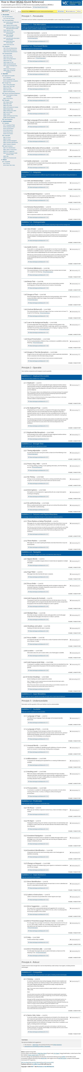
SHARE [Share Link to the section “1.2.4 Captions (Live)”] (70, 104)
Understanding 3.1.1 (75, 720)
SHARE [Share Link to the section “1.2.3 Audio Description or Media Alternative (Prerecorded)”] (70, 92)
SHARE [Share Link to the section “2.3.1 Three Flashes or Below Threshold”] (70, 538)
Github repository (58, 1046)
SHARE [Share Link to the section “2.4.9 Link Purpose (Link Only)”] (70, 674)
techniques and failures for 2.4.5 (39, 621)
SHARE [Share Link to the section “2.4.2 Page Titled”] (70, 580)
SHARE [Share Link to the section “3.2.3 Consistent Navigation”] (70, 847)
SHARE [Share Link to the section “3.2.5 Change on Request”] (70, 873)
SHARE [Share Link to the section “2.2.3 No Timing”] (70, 487)
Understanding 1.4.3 (75, 272)
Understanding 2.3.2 (75, 544)
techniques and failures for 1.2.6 (39, 128)
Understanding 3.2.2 (75, 824)
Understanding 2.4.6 (75, 630)
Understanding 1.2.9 (75, 165)
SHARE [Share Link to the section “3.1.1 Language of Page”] (70, 726)
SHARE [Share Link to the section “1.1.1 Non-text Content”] (70, 43)
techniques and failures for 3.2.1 (39, 816)
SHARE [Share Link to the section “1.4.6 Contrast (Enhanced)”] (70, 319)
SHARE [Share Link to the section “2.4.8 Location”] (70, 659)
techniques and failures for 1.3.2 (39, 202)
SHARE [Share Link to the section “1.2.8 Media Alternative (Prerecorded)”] (70, 158)
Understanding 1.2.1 (75, 55)
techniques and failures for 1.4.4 (39, 289)
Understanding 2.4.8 (75, 654)
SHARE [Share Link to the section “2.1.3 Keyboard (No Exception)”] (70, 442)
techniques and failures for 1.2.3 (39, 90)
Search (44, 1064)
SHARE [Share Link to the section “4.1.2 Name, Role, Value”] (70, 1035)
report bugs (36, 1046)
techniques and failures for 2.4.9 (39, 672)
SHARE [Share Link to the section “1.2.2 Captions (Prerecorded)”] (70, 78)
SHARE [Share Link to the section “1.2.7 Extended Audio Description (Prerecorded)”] (70, 145)
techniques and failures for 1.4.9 (39, 362)
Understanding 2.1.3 (75, 436)
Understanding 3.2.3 (75, 839)
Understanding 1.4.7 (75, 326)
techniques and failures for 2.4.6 (39, 632)
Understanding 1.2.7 (75, 137)
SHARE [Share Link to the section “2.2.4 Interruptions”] (70, 500)
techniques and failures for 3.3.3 (39, 916)
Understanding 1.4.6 (75, 313)
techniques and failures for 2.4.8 (39, 657)
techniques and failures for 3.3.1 (39, 889)
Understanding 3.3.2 (75, 898)
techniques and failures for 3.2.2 (39, 830)
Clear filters (61, 11)
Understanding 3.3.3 (75, 910)
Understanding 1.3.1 (75, 184)
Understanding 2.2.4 (75, 494)
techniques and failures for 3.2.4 (39, 858)
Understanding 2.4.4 (75, 602)
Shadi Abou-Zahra (43, 1055)
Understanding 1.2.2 (75, 70)
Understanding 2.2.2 (75, 467)
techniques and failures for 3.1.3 (39, 753)
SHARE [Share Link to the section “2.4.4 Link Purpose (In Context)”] (70, 610)
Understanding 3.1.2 (75, 733)
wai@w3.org (37, 1065)
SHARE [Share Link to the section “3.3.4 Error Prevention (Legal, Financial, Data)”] (70, 934)
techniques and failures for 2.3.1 (39, 536)
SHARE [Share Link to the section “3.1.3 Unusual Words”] (70, 755)
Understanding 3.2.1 (75, 811)
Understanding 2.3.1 (75, 525)
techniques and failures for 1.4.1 (39, 242)
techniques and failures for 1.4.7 (39, 334)
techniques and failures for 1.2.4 (39, 102)
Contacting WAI (50, 1064)
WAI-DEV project (63, 1060)
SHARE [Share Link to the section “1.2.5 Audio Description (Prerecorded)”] (70, 117)
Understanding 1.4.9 (75, 356)
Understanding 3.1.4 (75, 762)
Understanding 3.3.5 (75, 941)
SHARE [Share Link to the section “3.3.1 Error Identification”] (70, 891)
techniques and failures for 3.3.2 (39, 901)
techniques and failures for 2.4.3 (39, 593)
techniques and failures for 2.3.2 (39, 549)
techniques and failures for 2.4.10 (39, 691)
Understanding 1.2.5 (75, 111)
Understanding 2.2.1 (75, 454)
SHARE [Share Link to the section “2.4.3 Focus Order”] (70, 595)
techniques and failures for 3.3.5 (39, 944)
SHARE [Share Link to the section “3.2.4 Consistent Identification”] (70, 860)
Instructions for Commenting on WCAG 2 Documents (38, 1048)
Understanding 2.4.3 (75, 587)
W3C (33, 1068)
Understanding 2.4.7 (75, 641)
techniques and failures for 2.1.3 (39, 440)
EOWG (64, 1058)
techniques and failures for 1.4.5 (39, 304)
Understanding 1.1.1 (75, 35)
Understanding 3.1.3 (75, 749)
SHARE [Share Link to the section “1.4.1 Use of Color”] (70, 244)
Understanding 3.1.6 (75, 792)
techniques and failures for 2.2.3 (39, 485)
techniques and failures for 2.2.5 (39, 511)
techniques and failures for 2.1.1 (39, 403)
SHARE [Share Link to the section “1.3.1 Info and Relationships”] (70, 191)
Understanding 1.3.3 (75, 210)
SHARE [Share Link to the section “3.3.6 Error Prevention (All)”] (70, 959)
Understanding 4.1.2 (75, 1019)
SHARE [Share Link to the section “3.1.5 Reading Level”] (70, 785)
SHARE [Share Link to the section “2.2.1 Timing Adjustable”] (70, 460)
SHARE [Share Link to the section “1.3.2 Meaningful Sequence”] (70, 204)
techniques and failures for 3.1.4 (39, 767)
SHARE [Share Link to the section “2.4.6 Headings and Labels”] (70, 634)
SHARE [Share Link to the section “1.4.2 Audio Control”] (70, 265)
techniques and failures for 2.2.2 (39, 472)
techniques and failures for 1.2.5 (39, 115)
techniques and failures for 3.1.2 (39, 740)
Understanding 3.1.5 (75, 775)
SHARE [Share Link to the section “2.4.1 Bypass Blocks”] (70, 569)
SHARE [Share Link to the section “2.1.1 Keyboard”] (70, 405)
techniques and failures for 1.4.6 (39, 317)
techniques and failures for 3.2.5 (39, 871)
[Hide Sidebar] (19, 12)
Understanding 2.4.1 (75, 562)
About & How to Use (40, 7)
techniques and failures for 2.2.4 (39, 498)
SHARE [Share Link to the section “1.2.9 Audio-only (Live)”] (70, 171)
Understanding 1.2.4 (75, 99)
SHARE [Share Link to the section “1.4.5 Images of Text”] (70, 306)
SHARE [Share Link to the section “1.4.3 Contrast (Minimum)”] (70, 278)
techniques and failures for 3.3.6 (39, 957)
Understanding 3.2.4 (75, 854)
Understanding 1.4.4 (75, 285)
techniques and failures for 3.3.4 (39, 932)
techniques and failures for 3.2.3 (39, 845)
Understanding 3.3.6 (75, 952)
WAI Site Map (26, 1064)
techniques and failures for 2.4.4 (39, 608)
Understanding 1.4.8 (75, 343)
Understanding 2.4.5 (75, 616)
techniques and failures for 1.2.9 (39, 169)
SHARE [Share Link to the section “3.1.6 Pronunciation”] (70, 800)
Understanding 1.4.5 (75, 298)
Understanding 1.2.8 (75, 151)
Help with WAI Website (35, 1064)
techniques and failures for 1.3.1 (39, 189)
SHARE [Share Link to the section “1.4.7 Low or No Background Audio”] (70, 336)
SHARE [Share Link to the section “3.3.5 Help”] (70, 946)
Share (79, 11)
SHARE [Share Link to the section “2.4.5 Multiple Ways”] (70, 623)
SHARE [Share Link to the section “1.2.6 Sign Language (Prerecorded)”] (70, 130)
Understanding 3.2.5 (75, 867)
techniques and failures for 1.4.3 (39, 276)
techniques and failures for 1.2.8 (39, 156)
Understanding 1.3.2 (75, 197)
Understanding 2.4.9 (75, 666)
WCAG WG (44, 1060)
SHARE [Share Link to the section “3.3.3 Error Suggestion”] (70, 918)
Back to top (77, 43)
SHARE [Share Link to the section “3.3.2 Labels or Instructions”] (70, 903)
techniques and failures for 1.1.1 (39, 41)
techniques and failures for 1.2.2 (39, 76)
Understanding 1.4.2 (75, 251)
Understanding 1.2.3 (75, 84)
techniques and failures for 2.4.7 (39, 646)
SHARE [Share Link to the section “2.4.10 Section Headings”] (70, 692)
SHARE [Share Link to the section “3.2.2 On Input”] (70, 832)
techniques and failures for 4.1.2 (39, 1033)
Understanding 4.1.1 (75, 983)
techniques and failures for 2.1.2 (39, 427)
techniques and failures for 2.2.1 (39, 459)
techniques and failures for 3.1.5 (39, 783)
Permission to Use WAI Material (46, 1068)
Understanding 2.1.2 (75, 411)
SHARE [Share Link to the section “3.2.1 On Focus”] (70, 818)
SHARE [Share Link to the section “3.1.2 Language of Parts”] (70, 742)
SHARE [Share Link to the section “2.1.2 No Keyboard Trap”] (70, 429)
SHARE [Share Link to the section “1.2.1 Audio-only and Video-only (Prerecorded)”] (70, 63)
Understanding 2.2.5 (75, 507)
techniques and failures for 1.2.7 (39, 143)
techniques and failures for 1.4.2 (39, 263)
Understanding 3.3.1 (75, 885)
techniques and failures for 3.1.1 (39, 724)
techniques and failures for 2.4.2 (39, 578)
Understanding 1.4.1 (75, 232)
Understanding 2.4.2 (75, 575)
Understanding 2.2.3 (75, 480)
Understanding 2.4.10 (75, 680)
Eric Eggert (57, 1055)
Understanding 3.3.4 (75, 924)
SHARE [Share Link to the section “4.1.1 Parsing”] (70, 1012)
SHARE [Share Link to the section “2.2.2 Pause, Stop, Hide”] (70, 474)
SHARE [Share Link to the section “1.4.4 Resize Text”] (70, 291)
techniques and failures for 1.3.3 (39, 219)
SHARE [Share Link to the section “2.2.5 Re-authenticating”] (70, 513)
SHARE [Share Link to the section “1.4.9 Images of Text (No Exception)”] (70, 364)
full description (34, 38)
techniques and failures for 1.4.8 (39, 347)
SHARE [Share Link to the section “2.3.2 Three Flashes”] (70, 551)
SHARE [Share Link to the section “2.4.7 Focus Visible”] (70, 647)
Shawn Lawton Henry (34, 1056)
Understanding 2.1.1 (75, 386)
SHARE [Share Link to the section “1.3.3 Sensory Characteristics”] (70, 221)
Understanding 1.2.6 (75, 124)
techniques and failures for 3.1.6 (39, 798)
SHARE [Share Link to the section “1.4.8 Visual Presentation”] (70, 349)
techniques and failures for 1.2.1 (39, 61)
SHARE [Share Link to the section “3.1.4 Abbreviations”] (70, 768)
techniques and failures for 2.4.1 (39, 567)
